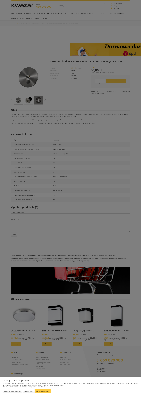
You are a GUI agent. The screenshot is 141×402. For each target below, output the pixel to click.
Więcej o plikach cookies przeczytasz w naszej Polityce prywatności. (24, 387)
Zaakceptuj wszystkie (42, 391)
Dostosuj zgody (28, 391)
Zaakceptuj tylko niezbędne (12, 391)
